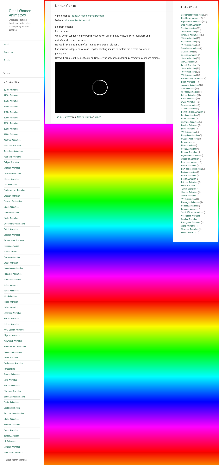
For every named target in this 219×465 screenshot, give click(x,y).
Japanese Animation (12, 313)
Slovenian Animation (12, 391)
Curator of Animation (13, 201)
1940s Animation (11, 106)
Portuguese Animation (13, 363)
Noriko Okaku (84, 117)
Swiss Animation (11, 430)
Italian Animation (11, 307)
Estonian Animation (12, 235)
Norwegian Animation (13, 341)
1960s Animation (11, 117)
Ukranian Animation (12, 447)
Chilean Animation (11, 179)
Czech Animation (11, 207)
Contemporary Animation (14, 190)
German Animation (12, 257)
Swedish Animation (12, 424)
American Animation (12, 145)
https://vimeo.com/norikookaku (88, 15)
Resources (8, 52)
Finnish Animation (11, 246)
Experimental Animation (14, 240)
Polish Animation (11, 357)
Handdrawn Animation (13, 268)
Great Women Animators (20, 12)
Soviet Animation (11, 402)
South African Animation (14, 396)
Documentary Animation (14, 223)
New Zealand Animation (14, 329)
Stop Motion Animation (14, 413)
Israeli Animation (11, 302)
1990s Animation (11, 134)
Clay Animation (10, 184)
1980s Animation (11, 129)
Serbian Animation (12, 385)
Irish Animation (10, 296)
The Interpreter (63, 117)
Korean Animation (11, 318)
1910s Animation (11, 89)
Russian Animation (12, 374)
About (6, 44)
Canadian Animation (12, 173)
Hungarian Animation (13, 274)
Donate (6, 60)
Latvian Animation (11, 324)
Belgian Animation (11, 162)
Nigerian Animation (12, 335)
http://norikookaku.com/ (77, 20)
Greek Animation (11, 262)
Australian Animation (12, 156)
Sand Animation (10, 380)
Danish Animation (11, 212)
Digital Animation (11, 218)
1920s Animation (11, 95)
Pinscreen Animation (13, 352)
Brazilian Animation (12, 168)
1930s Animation (11, 101)
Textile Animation (11, 435)
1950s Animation (11, 112)
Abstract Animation (12, 140)
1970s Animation (11, 123)
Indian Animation (11, 285)
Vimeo (98, 117)
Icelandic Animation (12, 279)
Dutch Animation (11, 229)
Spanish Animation (12, 408)
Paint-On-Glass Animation (15, 346)
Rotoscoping (9, 368)
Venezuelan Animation (13, 452)
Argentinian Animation (13, 151)
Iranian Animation (11, 290)
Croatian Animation (12, 195)
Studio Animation (11, 419)
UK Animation (10, 441)
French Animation (11, 251)
